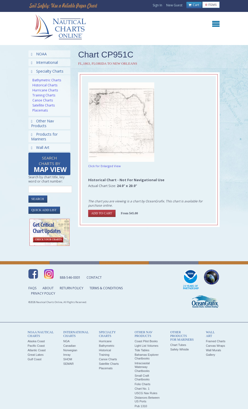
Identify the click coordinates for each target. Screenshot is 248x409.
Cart (194, 5)
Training (104, 354)
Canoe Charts (42, 100)
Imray (67, 354)
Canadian (69, 345)
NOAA (39, 53)
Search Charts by (50, 164)
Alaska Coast (36, 341)
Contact (94, 277)
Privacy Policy (43, 293)
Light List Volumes (146, 345)
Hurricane (105, 341)
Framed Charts (215, 341)
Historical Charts (44, 85)
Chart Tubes (178, 344)
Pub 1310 (141, 406)
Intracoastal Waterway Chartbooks (142, 367)
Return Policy (71, 288)
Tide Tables (142, 350)
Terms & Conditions (106, 288)
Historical (105, 350)
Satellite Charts (43, 105)
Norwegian (70, 350)
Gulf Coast (34, 359)
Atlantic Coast (37, 350)
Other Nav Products (42, 123)
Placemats (40, 110)
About (48, 288)
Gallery (210, 354)
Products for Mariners (44, 136)
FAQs (32, 288)
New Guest (174, 5)
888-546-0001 (70, 277)
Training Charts (43, 95)
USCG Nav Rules (146, 393)
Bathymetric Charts (46, 80)
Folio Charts (142, 384)
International (44, 62)
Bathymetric (106, 345)
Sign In (157, 5)
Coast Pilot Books (146, 341)
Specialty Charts (47, 71)
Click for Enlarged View (104, 166)
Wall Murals (213, 350)
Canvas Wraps (215, 345)
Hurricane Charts (45, 90)
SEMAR (68, 363)
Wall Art (40, 147)
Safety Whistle (179, 349)
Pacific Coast (36, 345)
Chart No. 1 (142, 388)
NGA (66, 341)
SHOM (67, 359)
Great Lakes (36, 354)
